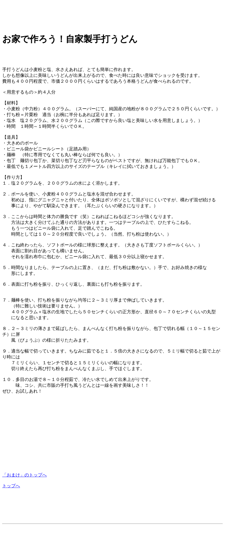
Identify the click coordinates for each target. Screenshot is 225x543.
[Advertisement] (103, 14)
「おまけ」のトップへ (24, 475)
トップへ (11, 485)
